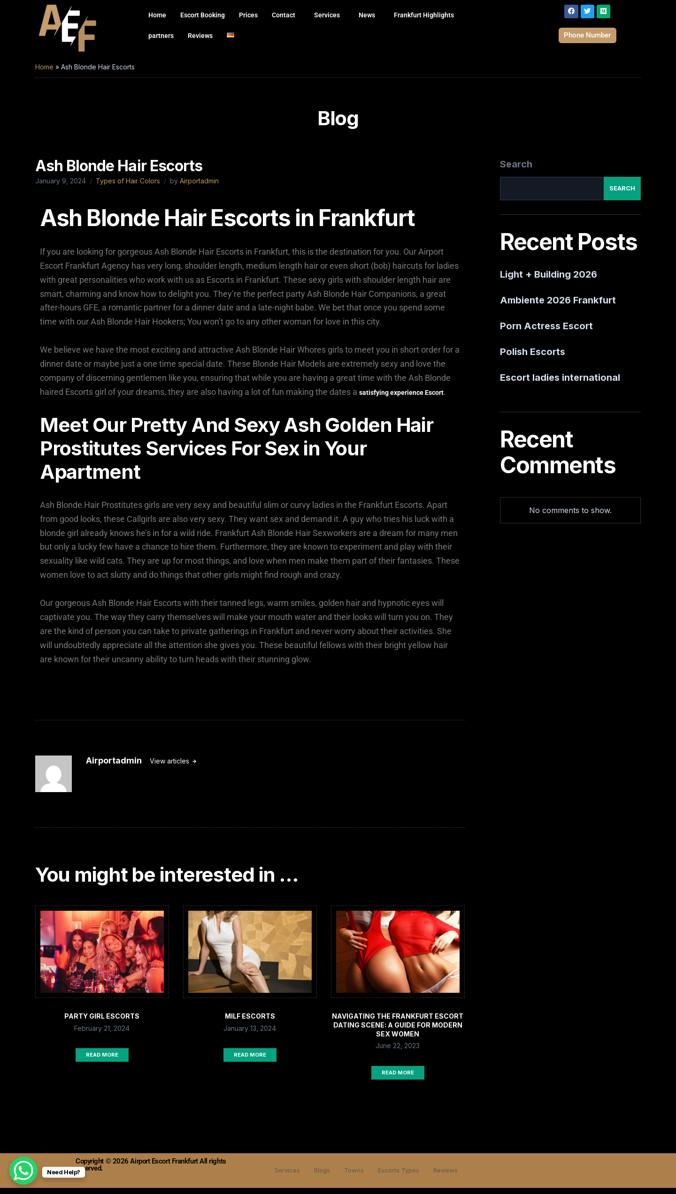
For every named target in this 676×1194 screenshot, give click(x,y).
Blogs (318, 1176)
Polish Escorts (532, 357)
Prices (248, 15)
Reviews (200, 35)
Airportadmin (199, 187)
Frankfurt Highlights (424, 15)
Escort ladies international (560, 383)
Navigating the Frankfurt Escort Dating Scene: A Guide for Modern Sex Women (397, 1031)
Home (157, 15)
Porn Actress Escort (546, 332)
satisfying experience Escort (401, 398)
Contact (283, 15)
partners (161, 35)
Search (516, 170)
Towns (352, 1176)
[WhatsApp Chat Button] (23, 1170)
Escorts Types (400, 1176)
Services (327, 15)
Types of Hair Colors (128, 187)
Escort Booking (202, 15)
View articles (170, 767)
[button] (286, 15)
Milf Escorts (250, 1022)
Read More (102, 1061)
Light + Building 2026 (548, 280)
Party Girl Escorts (101, 1022)
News (367, 15)
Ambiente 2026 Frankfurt (558, 306)
